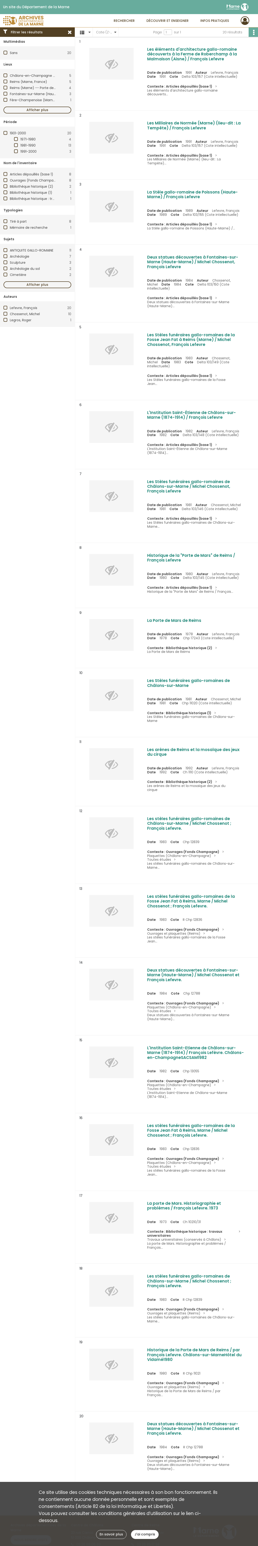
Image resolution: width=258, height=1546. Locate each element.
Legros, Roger (20, 320)
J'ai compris (145, 1534)
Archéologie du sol (25, 268)
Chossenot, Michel (25, 314)
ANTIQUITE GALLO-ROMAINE (31, 250)
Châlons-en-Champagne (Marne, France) (44, 75)
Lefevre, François (23, 308)
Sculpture (18, 262)
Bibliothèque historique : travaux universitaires (47, 198)
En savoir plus (111, 1534)
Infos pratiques (214, 20)
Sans (14, 52)
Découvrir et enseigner (167, 20)
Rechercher (124, 20)
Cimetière (18, 274)
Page (157, 32)
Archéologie (19, 256)
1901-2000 (18, 133)
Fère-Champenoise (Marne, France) (39, 100)
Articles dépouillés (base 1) (31, 174)
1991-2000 (28, 151)
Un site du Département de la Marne (36, 7)
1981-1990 (28, 145)
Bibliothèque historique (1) (31, 192)
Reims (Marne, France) (28, 81)
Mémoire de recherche (29, 227)
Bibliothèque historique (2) (31, 186)
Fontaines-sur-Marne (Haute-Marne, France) (47, 94)
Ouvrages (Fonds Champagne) (35, 180)
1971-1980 (28, 139)
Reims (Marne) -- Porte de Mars (36, 87)
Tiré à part (18, 221)
